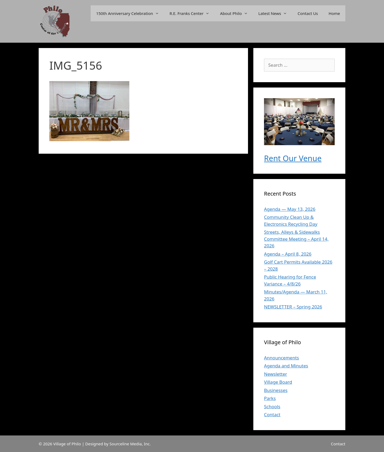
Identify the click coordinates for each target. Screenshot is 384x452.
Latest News (275, 13)
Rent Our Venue (293, 158)
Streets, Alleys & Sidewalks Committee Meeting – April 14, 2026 (296, 239)
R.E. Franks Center (192, 13)
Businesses (275, 390)
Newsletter (275, 374)
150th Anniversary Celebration (130, 13)
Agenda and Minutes (286, 366)
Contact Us (308, 13)
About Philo (236, 13)
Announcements (281, 358)
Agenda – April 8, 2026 (287, 254)
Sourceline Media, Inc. (130, 443)
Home (334, 13)
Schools (272, 406)
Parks (270, 398)
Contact (272, 414)
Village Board (278, 382)
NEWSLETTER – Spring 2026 (293, 307)
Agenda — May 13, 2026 (289, 209)
